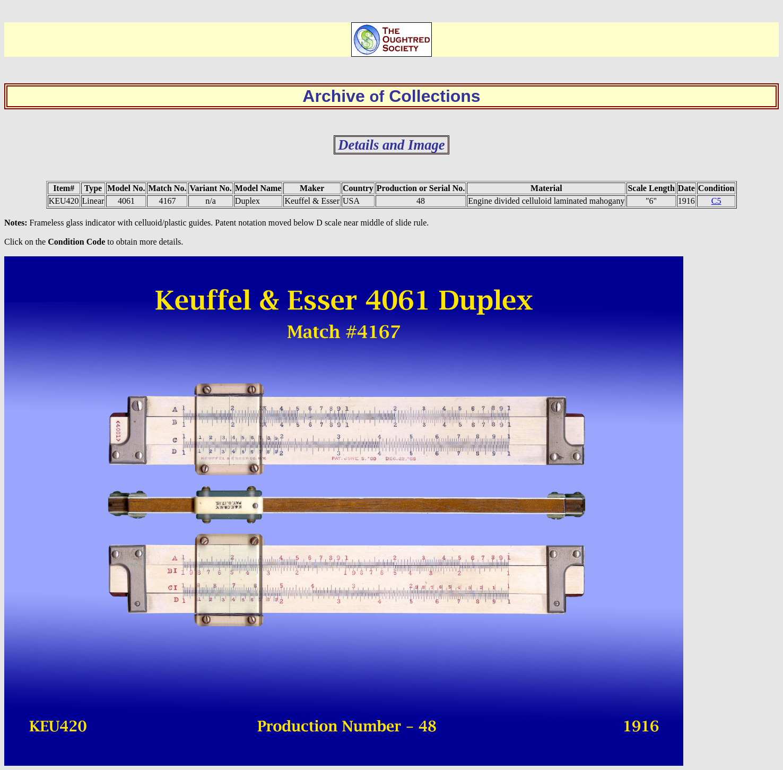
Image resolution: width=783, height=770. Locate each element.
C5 (716, 200)
